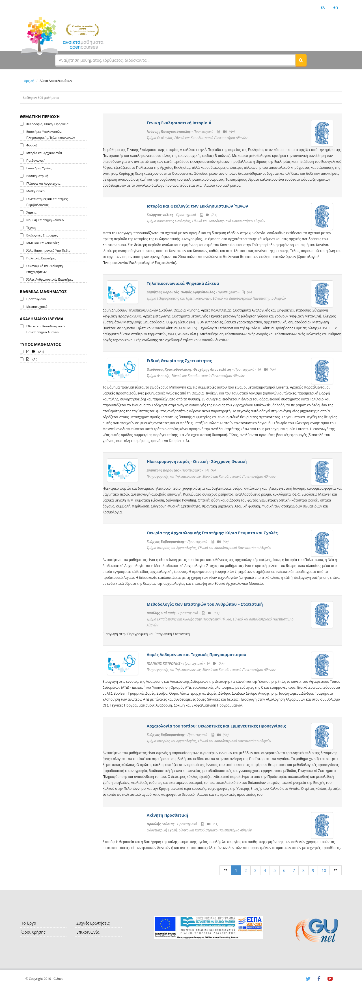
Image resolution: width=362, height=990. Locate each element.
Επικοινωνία (87, 932)
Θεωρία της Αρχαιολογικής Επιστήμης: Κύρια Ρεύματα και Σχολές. (213, 532)
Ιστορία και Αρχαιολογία (44, 153)
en (335, 7)
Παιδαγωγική (36, 160)
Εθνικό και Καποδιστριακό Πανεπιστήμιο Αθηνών (45, 329)
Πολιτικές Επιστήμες (41, 258)
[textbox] (175, 60)
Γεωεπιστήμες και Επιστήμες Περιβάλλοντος (47, 202)
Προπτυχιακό (36, 299)
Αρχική (29, 80)
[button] (301, 60)
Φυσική (31, 145)
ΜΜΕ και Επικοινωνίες (42, 243)
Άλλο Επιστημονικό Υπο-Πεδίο (48, 250)
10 (324, 870)
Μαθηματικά (35, 191)
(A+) (35, 351)
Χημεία (31, 212)
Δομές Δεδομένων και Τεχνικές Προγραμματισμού (196, 654)
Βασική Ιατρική (37, 176)
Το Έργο (28, 923)
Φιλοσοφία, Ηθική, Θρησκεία (47, 124)
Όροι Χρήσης (33, 932)
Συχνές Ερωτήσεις (93, 923)
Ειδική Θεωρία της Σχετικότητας (179, 360)
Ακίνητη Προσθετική (167, 815)
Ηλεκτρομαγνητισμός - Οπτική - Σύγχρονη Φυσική (197, 461)
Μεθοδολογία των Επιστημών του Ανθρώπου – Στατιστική (205, 604)
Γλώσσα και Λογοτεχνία (43, 183)
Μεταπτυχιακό (37, 306)
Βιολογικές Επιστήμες (42, 235)
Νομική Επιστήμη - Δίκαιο (45, 220)
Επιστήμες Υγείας (38, 168)
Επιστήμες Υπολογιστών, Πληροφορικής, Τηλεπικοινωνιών (50, 134)
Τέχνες (31, 227)
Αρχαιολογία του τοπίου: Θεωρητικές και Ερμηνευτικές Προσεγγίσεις (216, 726)
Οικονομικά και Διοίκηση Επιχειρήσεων (44, 269)
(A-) (31, 358)
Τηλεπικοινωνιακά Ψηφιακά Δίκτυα (183, 283)
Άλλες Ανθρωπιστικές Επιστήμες (49, 279)
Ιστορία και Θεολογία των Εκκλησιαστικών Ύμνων (197, 206)
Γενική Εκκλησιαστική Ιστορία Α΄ (179, 122)
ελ (323, 7)
